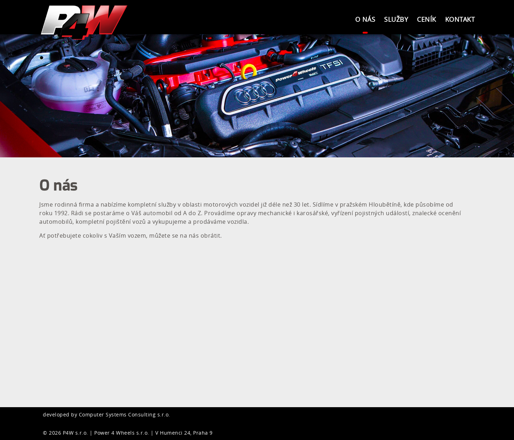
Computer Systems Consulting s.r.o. (124, 414)
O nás (365, 19)
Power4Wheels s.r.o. (85, 22)
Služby (396, 19)
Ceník (426, 19)
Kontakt (460, 19)
